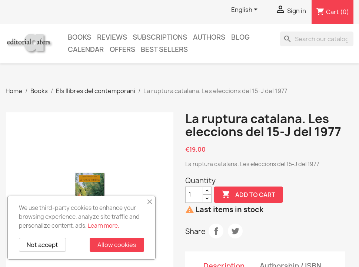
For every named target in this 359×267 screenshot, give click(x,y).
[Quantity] (194, 195)
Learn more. (103, 226)
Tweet (235, 231)
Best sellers (164, 49)
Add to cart (248, 195)
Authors (209, 37)
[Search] (316, 39)
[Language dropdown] (245, 10)
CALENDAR (86, 49)
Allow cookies (116, 245)
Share (216, 231)
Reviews (112, 37)
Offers (122, 49)
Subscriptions (160, 37)
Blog (240, 37)
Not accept (42, 245)
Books (79, 37)
